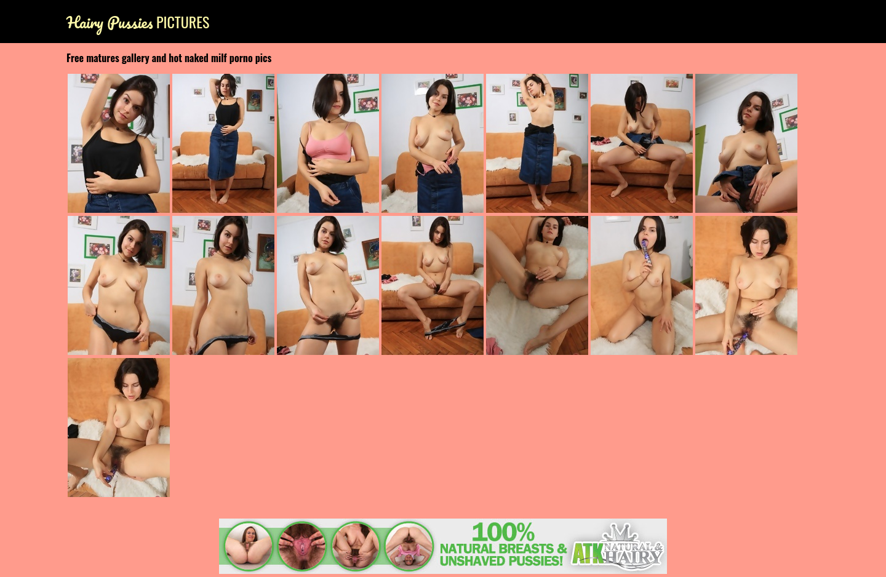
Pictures (137, 22)
